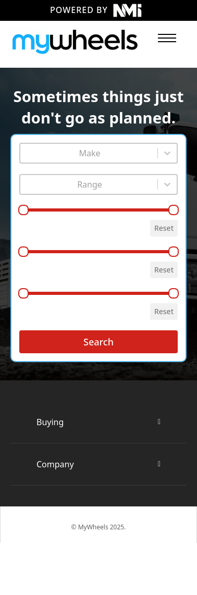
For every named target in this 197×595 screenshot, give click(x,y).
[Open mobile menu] (167, 38)
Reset (164, 228)
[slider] (23, 210)
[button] (98, 422)
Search (98, 342)
